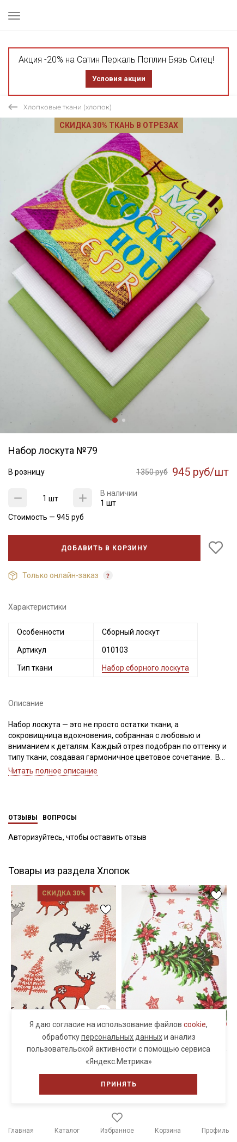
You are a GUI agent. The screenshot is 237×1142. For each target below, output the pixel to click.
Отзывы (23, 817)
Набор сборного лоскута (145, 668)
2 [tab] (123, 420)
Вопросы (59, 817)
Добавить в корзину (104, 548)
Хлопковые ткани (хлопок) (67, 107)
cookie (195, 1024)
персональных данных (121, 1037)
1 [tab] (115, 420)
